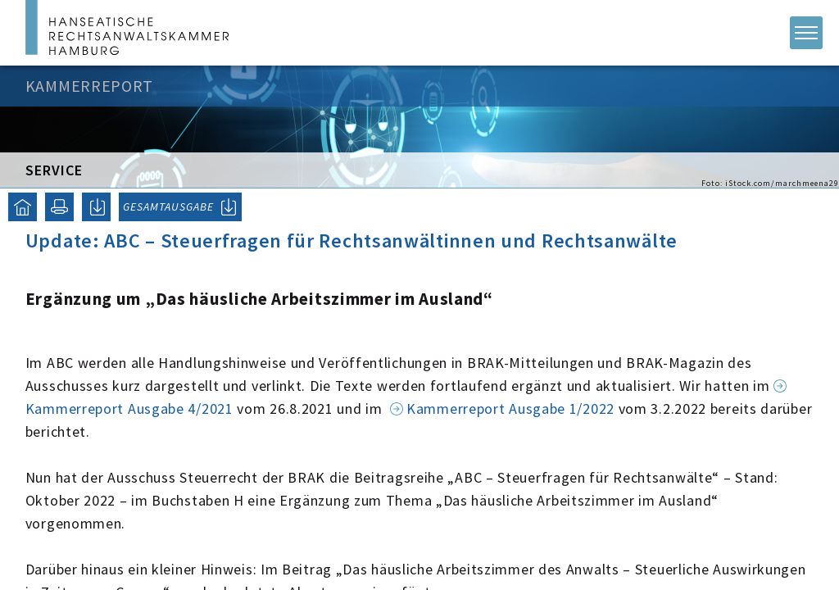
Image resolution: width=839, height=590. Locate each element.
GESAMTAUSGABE (168, 206)
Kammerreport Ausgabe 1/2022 (510, 408)
